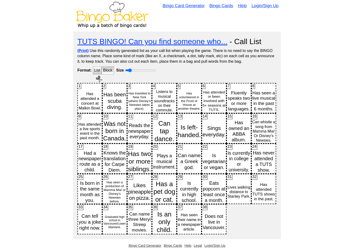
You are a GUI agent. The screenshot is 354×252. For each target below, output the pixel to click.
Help (242, 5)
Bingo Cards (221, 5)
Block (107, 70)
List (97, 70)
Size (120, 70)
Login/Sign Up (265, 5)
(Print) (83, 51)
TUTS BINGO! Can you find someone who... (152, 41)
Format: (84, 70)
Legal (198, 245)
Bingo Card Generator (184, 5)
